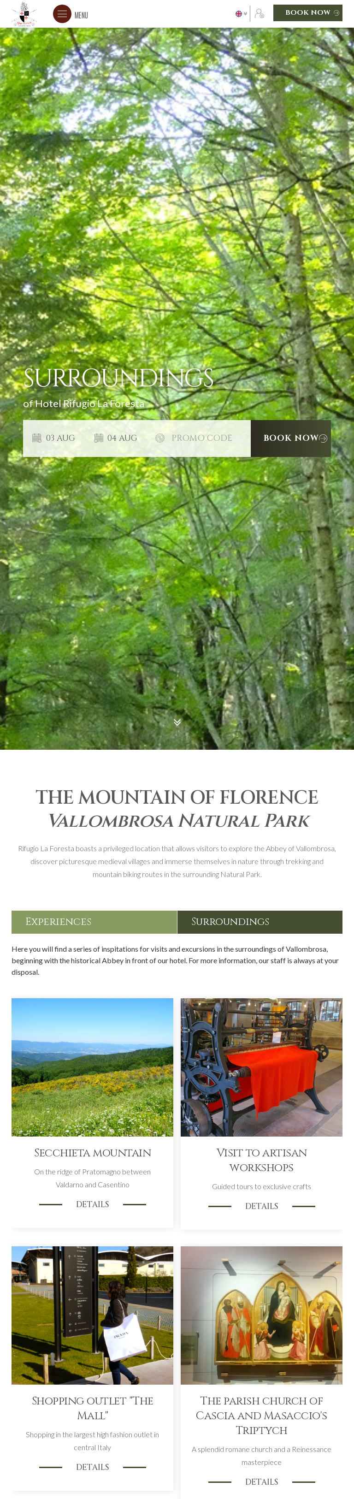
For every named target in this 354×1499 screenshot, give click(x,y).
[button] (70, 14)
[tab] (94, 922)
